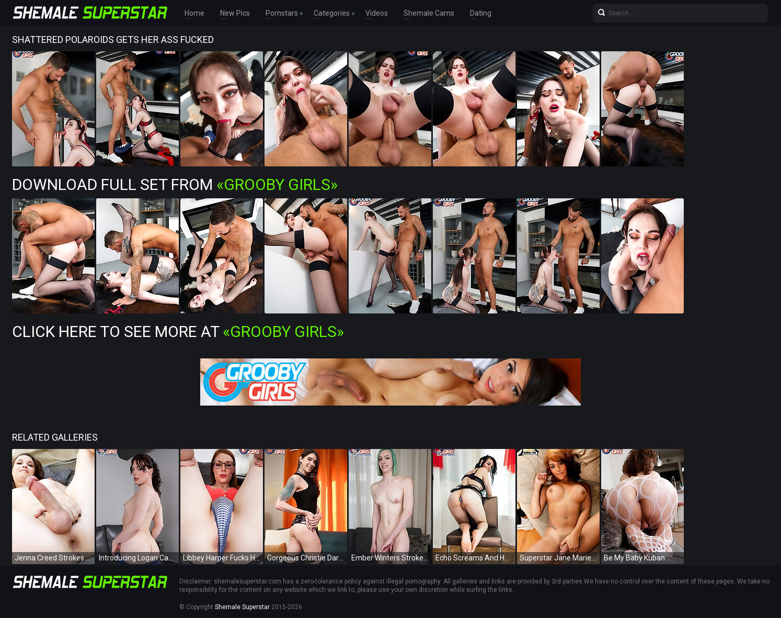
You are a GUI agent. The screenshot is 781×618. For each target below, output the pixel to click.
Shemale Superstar (242, 607)
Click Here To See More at (178, 331)
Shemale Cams (429, 13)
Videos (376, 13)
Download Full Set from (175, 184)
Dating (480, 13)
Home (194, 13)
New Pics (235, 13)
